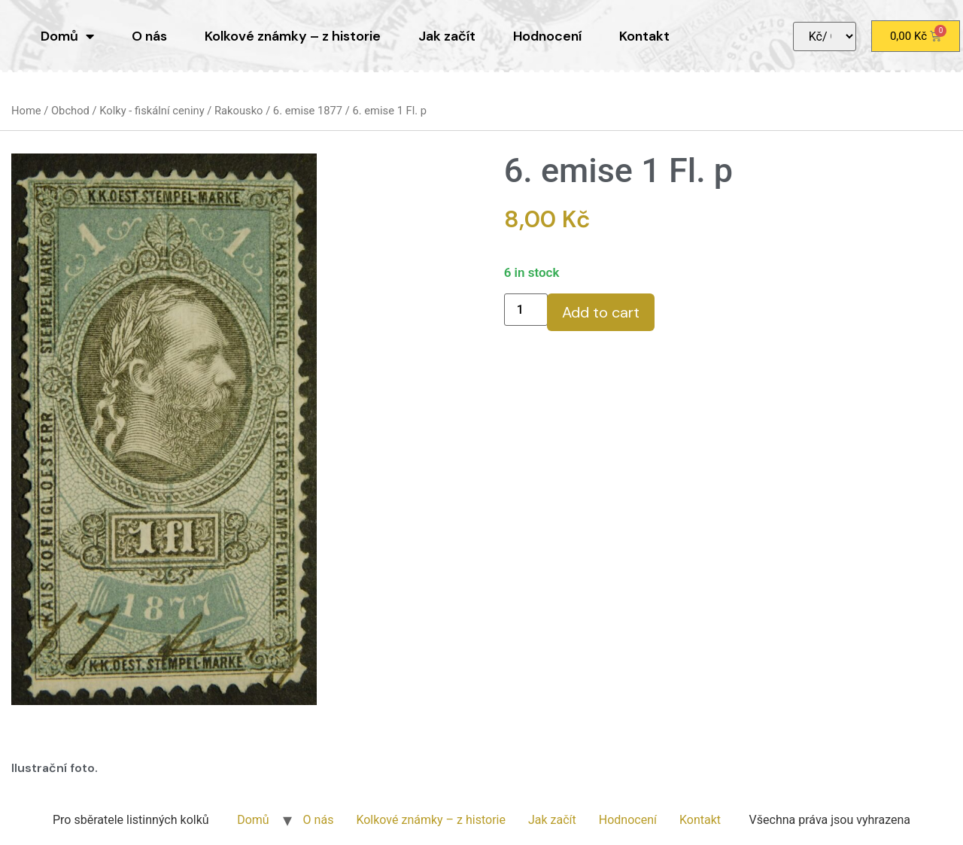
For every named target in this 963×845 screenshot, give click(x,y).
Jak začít (446, 36)
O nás (149, 36)
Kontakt (644, 36)
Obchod (70, 110)
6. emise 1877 (307, 110)
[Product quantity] (526, 309)
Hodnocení (547, 36)
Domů (67, 36)
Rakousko (238, 110)
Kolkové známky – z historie (293, 36)
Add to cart (600, 312)
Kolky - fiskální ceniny (151, 110)
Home (26, 110)
